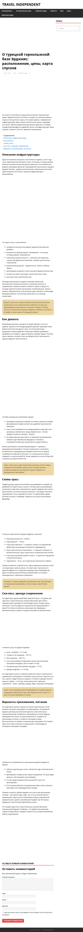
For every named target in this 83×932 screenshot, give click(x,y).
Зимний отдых (41, 11)
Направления (7, 11)
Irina (14, 73)
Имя (4, 893)
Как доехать (8, 141)
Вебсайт (5, 906)
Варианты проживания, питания (17, 149)
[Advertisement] (28, 36)
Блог (62, 11)
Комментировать (8, 877)
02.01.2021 (7, 73)
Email (4, 900)
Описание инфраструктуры (14, 138)
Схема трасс (8, 143)
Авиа (69, 11)
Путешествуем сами (23, 11)
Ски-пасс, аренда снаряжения (15, 146)
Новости (53, 11)
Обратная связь (7, 15)
